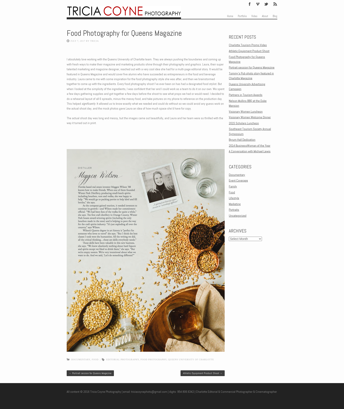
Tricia (94, 41)
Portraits (234, 210)
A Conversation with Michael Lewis (250, 151)
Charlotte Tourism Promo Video (248, 45)
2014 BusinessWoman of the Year (249, 146)
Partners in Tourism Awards (245, 95)
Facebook (249, 3)
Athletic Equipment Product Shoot (202, 373)
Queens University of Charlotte (191, 359)
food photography (154, 359)
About (265, 16)
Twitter (266, 3)
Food (95, 359)
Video (254, 16)
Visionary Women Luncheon (246, 112)
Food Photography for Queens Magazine (124, 33)
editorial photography (122, 359)
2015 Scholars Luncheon (244, 123)
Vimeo (257, 3)
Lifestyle (234, 198)
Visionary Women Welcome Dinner (250, 117)
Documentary (80, 359)
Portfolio (242, 16)
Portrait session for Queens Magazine (90, 373)
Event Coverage (238, 180)
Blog (275, 16)
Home (230, 16)
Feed (274, 3)
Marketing (235, 204)
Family (233, 186)
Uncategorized (237, 216)
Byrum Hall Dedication (242, 140)
